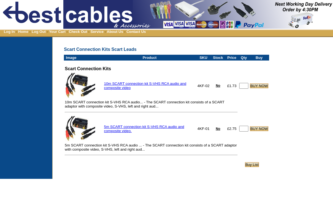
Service (96, 32)
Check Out (78, 32)
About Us (115, 32)
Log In (9, 32)
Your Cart (57, 32)
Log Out (39, 32)
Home (23, 32)
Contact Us (136, 32)
